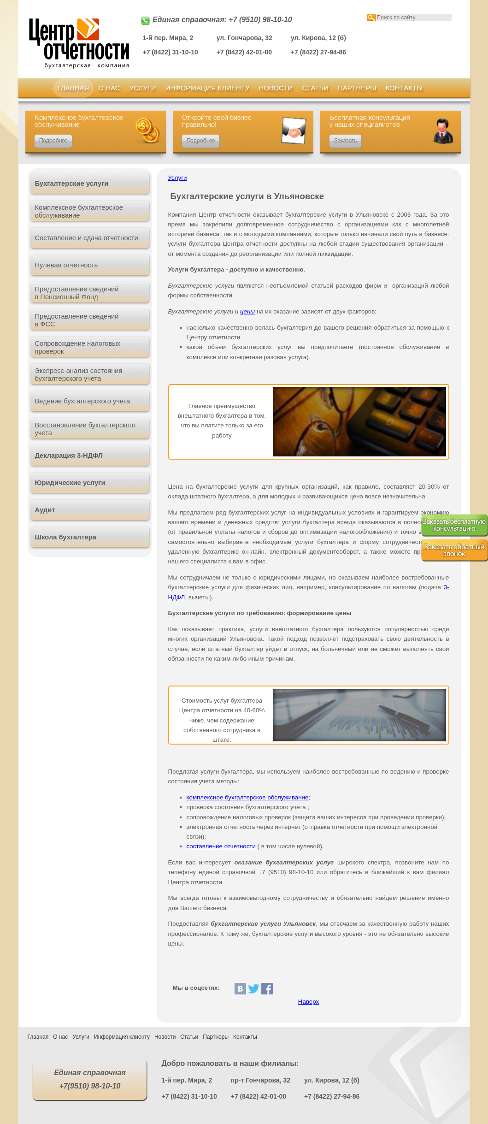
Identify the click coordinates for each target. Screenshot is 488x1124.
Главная (73, 88)
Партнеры (357, 88)
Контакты (404, 88)
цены (247, 311)
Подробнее (53, 140)
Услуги (142, 88)
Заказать (345, 140)
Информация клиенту (207, 88)
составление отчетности (221, 846)
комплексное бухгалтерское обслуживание (248, 797)
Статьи (315, 88)
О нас (109, 88)
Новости (276, 88)
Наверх (308, 1001)
